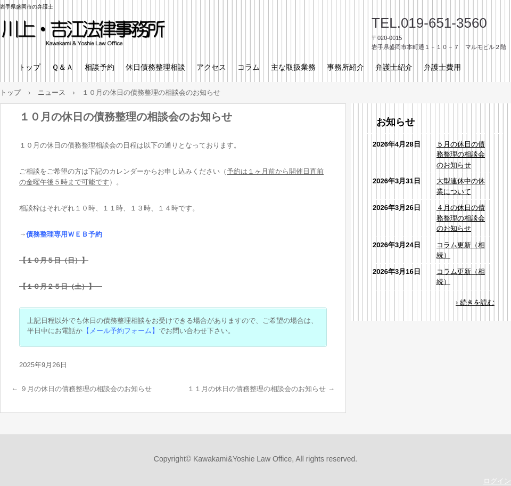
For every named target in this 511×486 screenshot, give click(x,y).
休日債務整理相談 (155, 67)
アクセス (211, 67)
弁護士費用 (442, 67)
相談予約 (99, 67)
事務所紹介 (345, 67)
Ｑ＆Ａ (62, 67)
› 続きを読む (475, 302)
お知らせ (395, 122)
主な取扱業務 (293, 67)
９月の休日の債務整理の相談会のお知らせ (81, 389)
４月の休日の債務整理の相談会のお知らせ (460, 218)
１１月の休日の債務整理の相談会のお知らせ (261, 389)
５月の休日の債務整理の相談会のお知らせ (460, 154)
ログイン (497, 481)
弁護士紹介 (394, 67)
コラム (248, 67)
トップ (29, 67)
